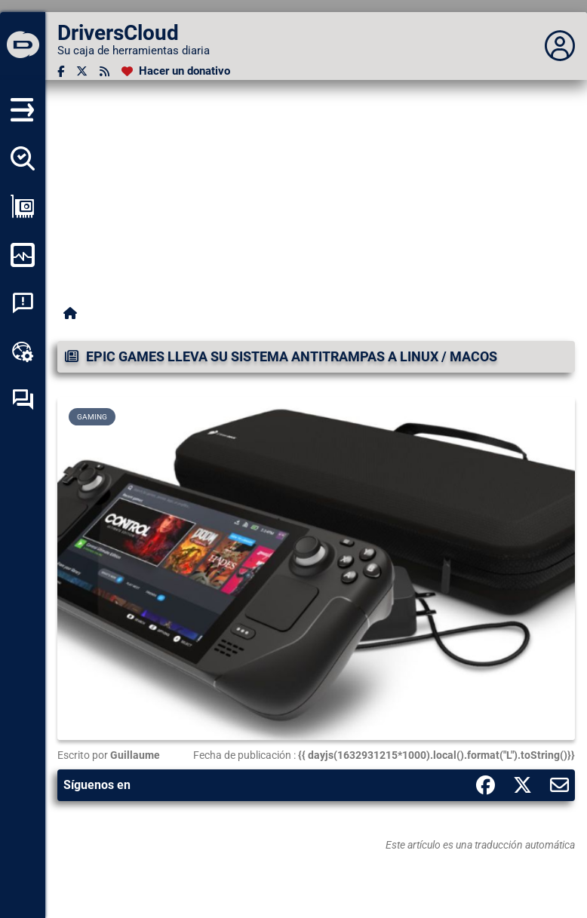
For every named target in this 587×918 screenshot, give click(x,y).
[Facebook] (60, 71)
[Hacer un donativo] (175, 71)
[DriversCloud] (22, 46)
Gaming (92, 417)
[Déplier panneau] (560, 46)
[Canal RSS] (104, 71)
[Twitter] (82, 71)
